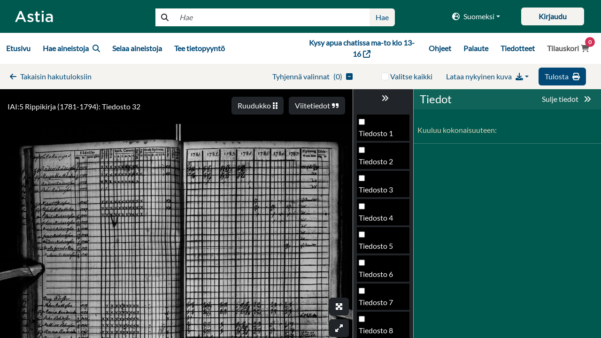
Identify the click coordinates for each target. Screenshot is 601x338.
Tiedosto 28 (378, 135)
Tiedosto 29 (378, 164)
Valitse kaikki (411, 76)
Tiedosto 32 (378, 248)
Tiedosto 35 (378, 333)
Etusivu (18, 48)
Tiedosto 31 (378, 220)
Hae (382, 17)
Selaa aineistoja (137, 48)
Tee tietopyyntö (199, 48)
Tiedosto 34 (378, 304)
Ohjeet (440, 48)
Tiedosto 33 (378, 276)
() (312, 76)
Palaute (475, 48)
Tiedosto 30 (378, 192)
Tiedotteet (518, 48)
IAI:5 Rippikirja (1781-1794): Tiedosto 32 (74, 106)
